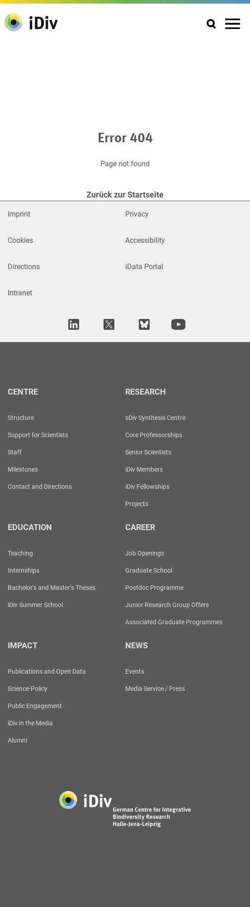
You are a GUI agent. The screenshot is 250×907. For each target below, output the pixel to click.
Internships (23, 570)
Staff (15, 452)
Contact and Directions (40, 486)
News (136, 645)
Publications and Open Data (47, 671)
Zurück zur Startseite (125, 194)
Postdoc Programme (154, 587)
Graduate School (148, 570)
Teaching (20, 553)
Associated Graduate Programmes (173, 622)
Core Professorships (153, 435)
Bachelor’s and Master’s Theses (51, 587)
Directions (24, 266)
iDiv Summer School (35, 604)
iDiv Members (144, 469)
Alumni (17, 740)
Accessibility (145, 240)
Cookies (20, 240)
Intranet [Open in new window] (20, 293)
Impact (23, 645)
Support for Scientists (38, 435)
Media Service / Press (155, 688)
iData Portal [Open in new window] (144, 266)
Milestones (23, 469)
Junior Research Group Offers (167, 604)
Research (145, 391)
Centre (23, 391)
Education (30, 527)
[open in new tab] (72, 324)
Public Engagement (35, 705)
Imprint (19, 214)
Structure (21, 417)
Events (134, 671)
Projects (136, 503)
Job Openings (144, 553)
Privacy (137, 214)
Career (140, 527)
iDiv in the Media (30, 723)
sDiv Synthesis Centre (155, 417)
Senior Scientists (148, 452)
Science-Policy (27, 688)
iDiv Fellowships (147, 486)
